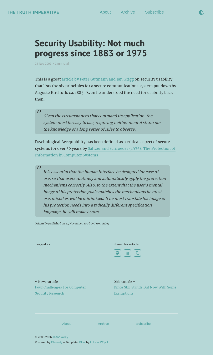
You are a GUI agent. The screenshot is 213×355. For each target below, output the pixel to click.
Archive (128, 12)
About (105, 12)
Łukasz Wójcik (99, 342)
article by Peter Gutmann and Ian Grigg (98, 79)
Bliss (82, 342)
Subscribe (154, 12)
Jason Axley (60, 337)
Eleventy (56, 342)
